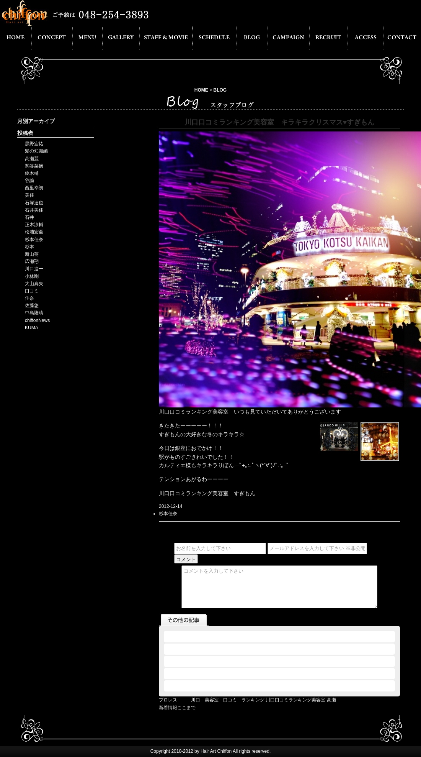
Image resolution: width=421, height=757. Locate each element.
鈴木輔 (32, 173)
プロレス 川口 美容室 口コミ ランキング (211, 700)
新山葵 (32, 254)
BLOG (220, 90)
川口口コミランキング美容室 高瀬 (301, 700)
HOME (201, 90)
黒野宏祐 (34, 143)
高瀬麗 (32, 158)
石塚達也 (34, 202)
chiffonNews (37, 320)
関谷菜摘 (34, 166)
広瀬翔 (32, 261)
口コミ (32, 291)
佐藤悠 (32, 305)
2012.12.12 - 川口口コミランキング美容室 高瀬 (214, 636)
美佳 (29, 195)
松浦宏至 (34, 232)
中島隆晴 (34, 312)
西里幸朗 (34, 187)
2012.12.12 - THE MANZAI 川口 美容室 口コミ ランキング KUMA (242, 649)
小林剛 (32, 276)
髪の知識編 (36, 151)
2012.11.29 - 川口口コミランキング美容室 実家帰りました (226, 685)
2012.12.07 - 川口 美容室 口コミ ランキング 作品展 (225, 673)
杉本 (29, 247)
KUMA (31, 327)
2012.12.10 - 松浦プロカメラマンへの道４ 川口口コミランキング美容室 (243, 661)
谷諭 (29, 180)
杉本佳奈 (34, 239)
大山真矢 (34, 283)
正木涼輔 (34, 224)
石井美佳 (34, 210)
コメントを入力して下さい (279, 586)
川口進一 (34, 268)
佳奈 (29, 298)
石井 (29, 217)
